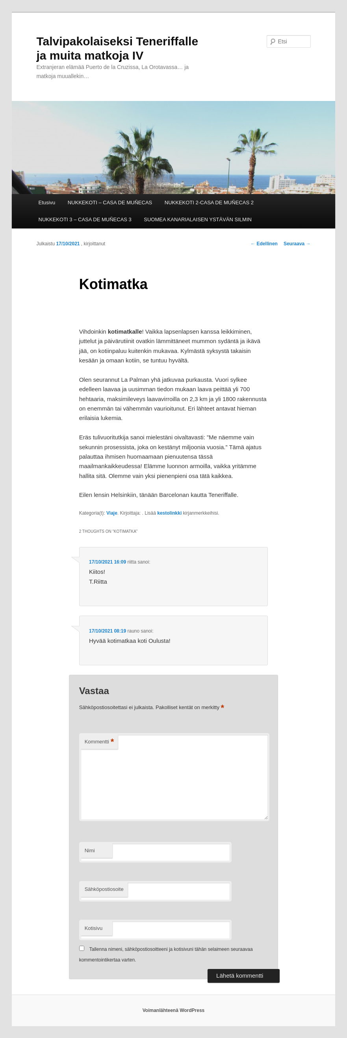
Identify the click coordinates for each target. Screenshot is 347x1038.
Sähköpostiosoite (104, 889)
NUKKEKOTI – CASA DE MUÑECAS (110, 202)
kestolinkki (169, 513)
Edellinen (264, 243)
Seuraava (297, 243)
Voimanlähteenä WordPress (174, 1010)
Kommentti (99, 742)
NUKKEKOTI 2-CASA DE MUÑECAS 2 (209, 202)
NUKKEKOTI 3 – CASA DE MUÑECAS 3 (85, 219)
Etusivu (47, 202)
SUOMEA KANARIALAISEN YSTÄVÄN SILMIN (198, 219)
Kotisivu (94, 928)
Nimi (90, 850)
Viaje (111, 513)
